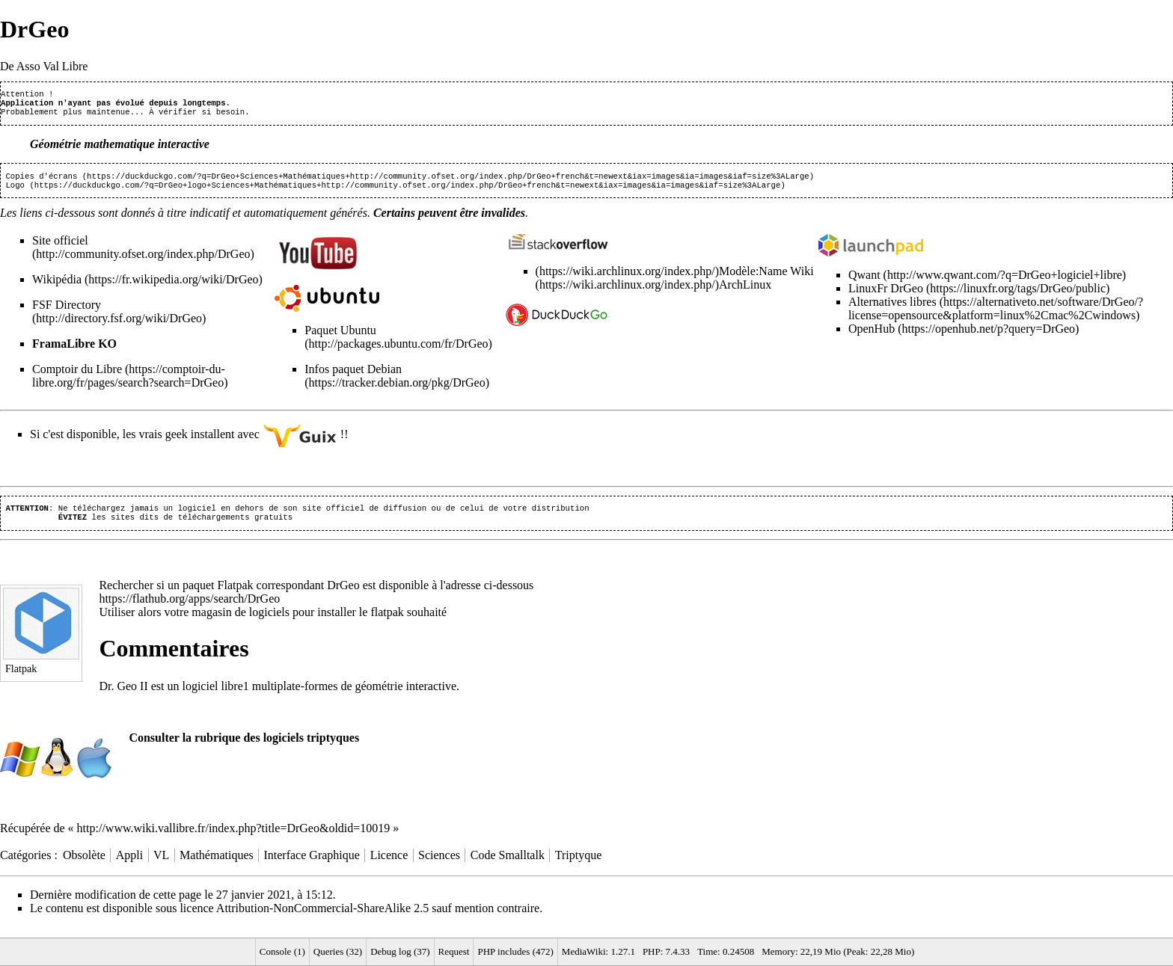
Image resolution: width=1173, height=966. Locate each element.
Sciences (439, 865)
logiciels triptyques (311, 748)
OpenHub (871, 336)
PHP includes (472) (515, 951)
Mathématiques (217, 865)
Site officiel (60, 248)
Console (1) (282, 951)
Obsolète (84, 865)
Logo (15, 192)
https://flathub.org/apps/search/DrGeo (189, 609)
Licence (389, 865)
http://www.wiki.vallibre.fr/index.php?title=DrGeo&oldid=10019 (234, 838)
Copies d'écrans (41, 181)
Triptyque (578, 865)
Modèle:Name (753, 278)
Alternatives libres (892, 309)
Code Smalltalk (508, 865)
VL (161, 865)
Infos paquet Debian (353, 376)
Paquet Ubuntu (340, 337)
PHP (652, 951)
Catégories (25, 865)
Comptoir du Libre (77, 376)
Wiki (801, 278)
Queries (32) (337, 951)
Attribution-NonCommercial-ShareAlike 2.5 (322, 918)
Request (454, 951)
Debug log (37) (399, 951)
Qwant (864, 282)
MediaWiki (584, 951)
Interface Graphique (311, 865)
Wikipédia (57, 286)
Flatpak (236, 595)
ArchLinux (745, 292)
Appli (129, 865)
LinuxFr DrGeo (885, 295)
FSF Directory (66, 312)
